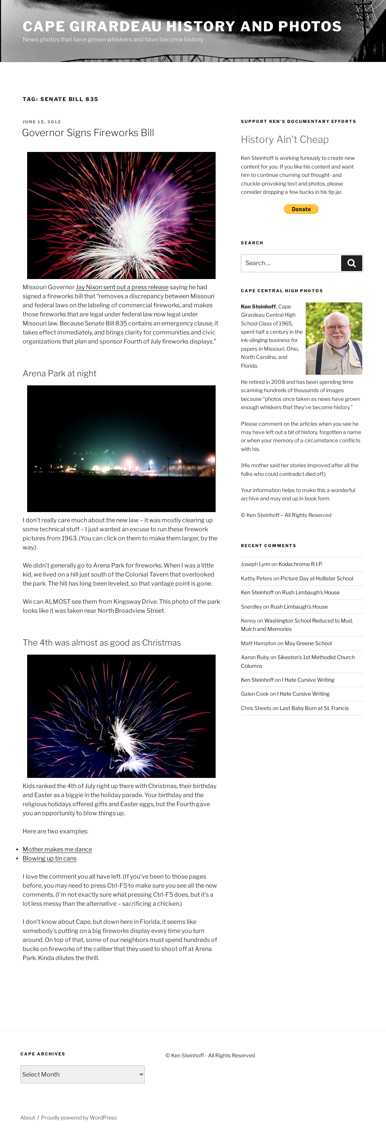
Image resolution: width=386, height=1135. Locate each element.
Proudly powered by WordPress (79, 1117)
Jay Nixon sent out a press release (122, 287)
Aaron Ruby (255, 657)
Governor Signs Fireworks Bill (88, 132)
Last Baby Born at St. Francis (314, 708)
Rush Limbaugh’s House (311, 592)
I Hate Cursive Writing (308, 679)
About (27, 1117)
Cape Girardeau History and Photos (183, 26)
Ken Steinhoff (257, 592)
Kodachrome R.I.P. (301, 564)
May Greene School (308, 643)
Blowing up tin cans (50, 858)
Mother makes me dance (57, 849)
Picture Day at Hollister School (316, 578)
